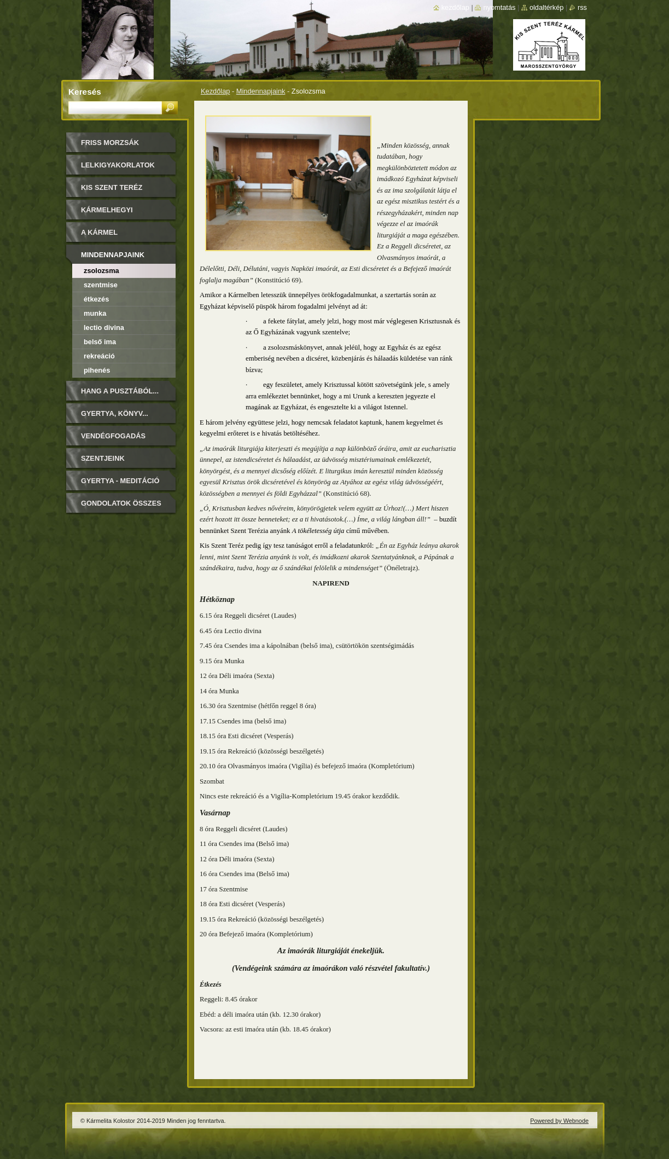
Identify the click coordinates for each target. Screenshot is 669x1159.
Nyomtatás (499, 7)
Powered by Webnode (559, 1120)
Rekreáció (99, 356)
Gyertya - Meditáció (120, 481)
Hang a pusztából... (120, 391)
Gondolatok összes (121, 503)
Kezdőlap (215, 91)
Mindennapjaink (261, 91)
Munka (95, 313)
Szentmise (101, 285)
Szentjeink (103, 458)
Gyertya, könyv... (114, 413)
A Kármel (99, 232)
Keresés (84, 91)
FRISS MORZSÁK (110, 142)
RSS (582, 7)
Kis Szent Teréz (111, 187)
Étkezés (96, 299)
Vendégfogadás (113, 436)
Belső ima (100, 342)
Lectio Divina (104, 327)
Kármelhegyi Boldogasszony (113, 214)
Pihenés (97, 370)
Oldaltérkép (547, 7)
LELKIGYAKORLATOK (118, 165)
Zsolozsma (101, 270)
